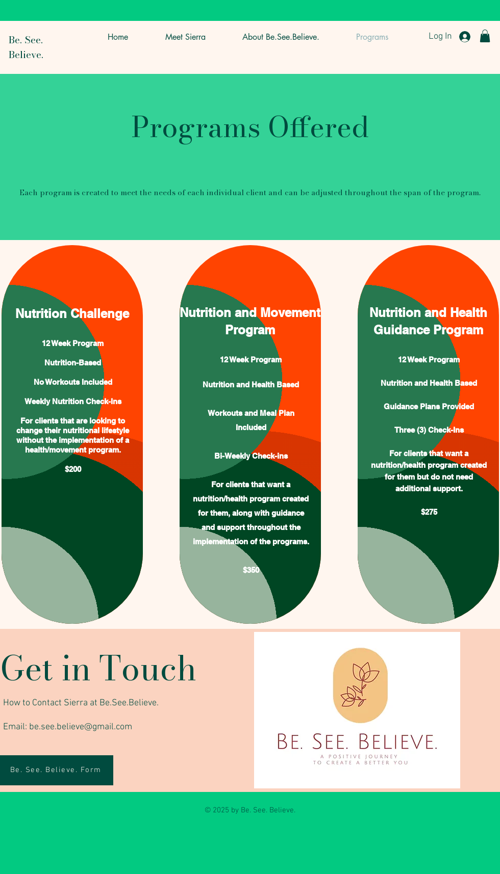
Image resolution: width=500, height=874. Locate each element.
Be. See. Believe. (26, 47)
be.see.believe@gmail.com (80, 727)
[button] (485, 36)
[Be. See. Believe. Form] (56, 770)
